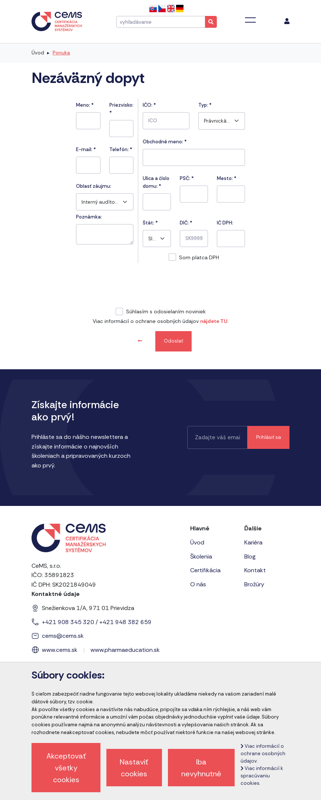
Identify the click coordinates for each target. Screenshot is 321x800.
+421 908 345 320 (68, 622)
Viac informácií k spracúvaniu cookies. (262, 775)
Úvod (38, 53)
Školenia (201, 556)
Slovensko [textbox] (152, 239)
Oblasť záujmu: (93, 186)
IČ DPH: (225, 223)
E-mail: (86, 149)
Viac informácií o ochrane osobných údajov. (263, 753)
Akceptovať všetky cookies (66, 767)
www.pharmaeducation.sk (125, 650)
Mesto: (226, 178)
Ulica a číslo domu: (156, 182)
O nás (198, 584)
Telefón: (120, 149)
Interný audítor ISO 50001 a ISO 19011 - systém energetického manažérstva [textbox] (100, 202)
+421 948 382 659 (125, 622)
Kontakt (255, 570)
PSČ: (187, 178)
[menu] (286, 21)
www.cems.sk (59, 650)
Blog (250, 556)
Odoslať (173, 341)
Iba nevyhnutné (201, 768)
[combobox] (104, 202)
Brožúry (254, 584)
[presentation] (160, 286)
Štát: (150, 223)
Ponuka (61, 53)
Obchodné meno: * (165, 142)
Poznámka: (89, 217)
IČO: (149, 105)
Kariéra (253, 542)
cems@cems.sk (63, 636)
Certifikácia (205, 570)
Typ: (205, 105)
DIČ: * (186, 223)
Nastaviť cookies (134, 768)
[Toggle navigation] (250, 20)
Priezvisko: (121, 109)
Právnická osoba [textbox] (217, 121)
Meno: (85, 105)
